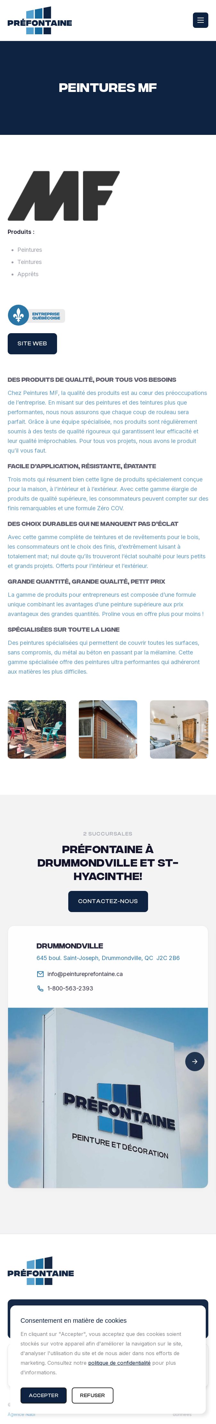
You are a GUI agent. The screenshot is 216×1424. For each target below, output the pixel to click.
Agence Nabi (21, 1414)
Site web (32, 343)
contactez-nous (108, 901)
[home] (40, 20)
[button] (44, 1395)
